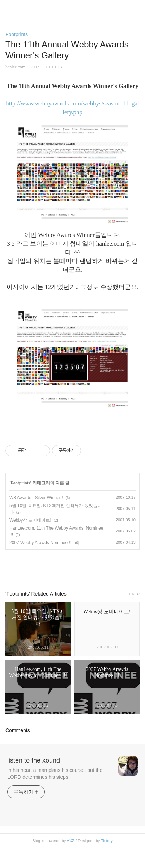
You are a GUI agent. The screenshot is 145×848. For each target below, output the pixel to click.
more (134, 593)
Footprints (16, 34)
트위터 (88, 566)
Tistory (107, 841)
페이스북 (56, 566)
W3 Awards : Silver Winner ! (36, 497)
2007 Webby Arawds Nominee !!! (41, 542)
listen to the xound (33, 760)
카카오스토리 (72, 566)
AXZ (70, 841)
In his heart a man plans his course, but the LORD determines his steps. (54, 773)
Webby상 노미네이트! (30, 520)
